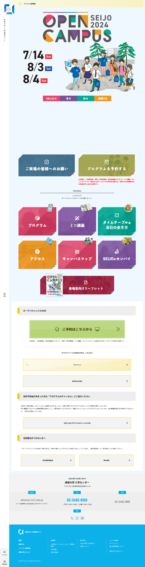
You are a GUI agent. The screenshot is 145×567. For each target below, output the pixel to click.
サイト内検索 (113, 540)
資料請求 (83, 540)
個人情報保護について (116, 546)
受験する (21, 544)
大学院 (53, 540)
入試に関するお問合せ (87, 543)
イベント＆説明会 (30, 4)
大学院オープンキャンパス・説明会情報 (62, 545)
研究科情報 (54, 552)
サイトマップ (113, 543)
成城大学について (24, 552)
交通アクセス (84, 546)
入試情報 (54, 549)
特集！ (20, 540)
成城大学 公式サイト (116, 551)
